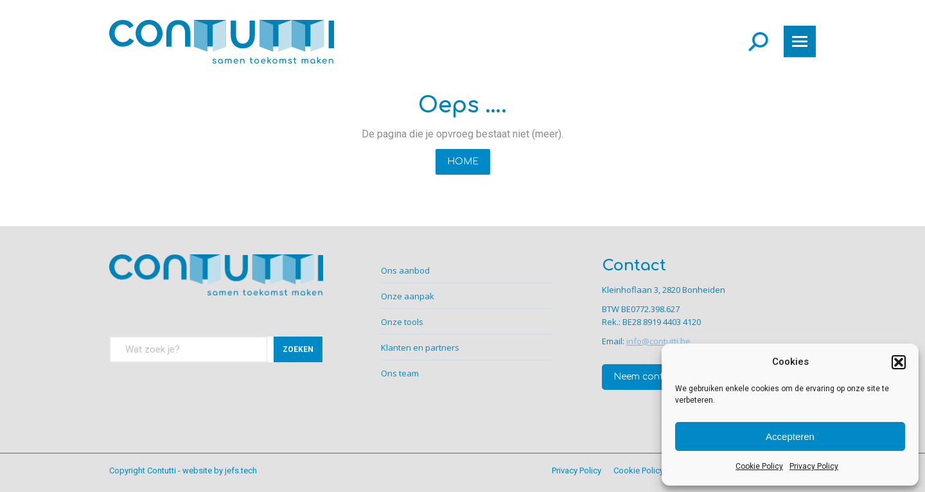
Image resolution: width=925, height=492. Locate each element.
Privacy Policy (813, 466)
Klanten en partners (420, 347)
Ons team (400, 373)
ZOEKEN (298, 349)
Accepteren (790, 436)
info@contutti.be (658, 341)
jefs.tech (241, 470)
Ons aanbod (405, 270)
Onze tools (402, 322)
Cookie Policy (759, 466)
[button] (898, 362)
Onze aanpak (407, 296)
